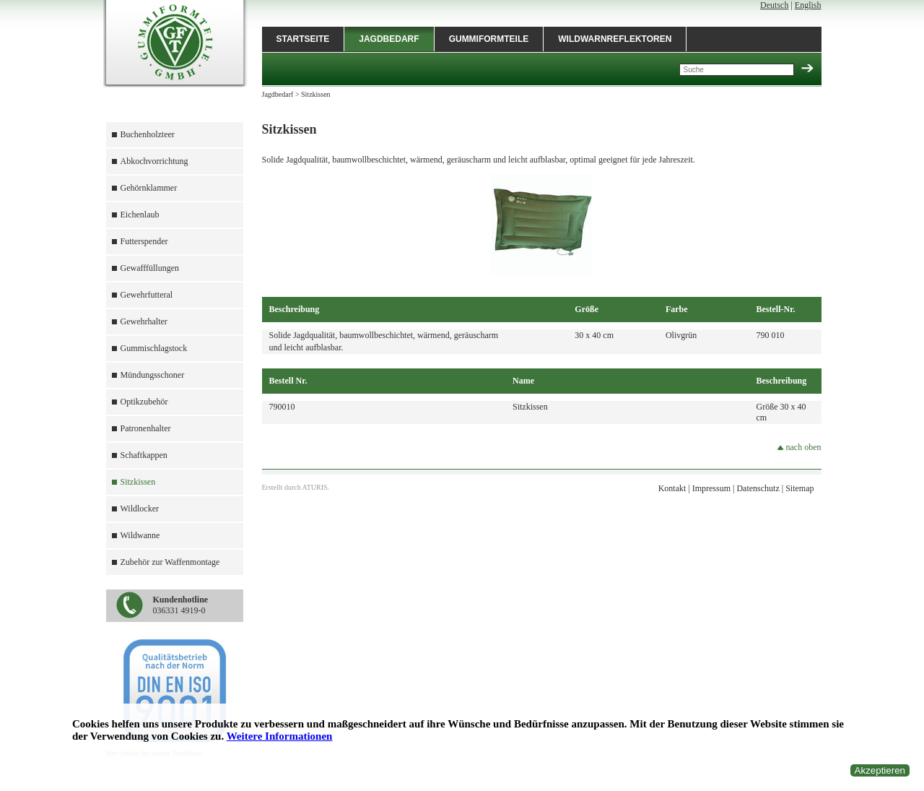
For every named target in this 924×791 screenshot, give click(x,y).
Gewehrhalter (144, 321)
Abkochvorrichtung (154, 161)
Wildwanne (140, 535)
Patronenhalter (146, 428)
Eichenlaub (140, 214)
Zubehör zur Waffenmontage (170, 562)
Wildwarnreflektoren (614, 39)
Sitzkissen (138, 482)
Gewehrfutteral (147, 295)
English (808, 5)
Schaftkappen (144, 455)
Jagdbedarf (389, 39)
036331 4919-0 (181, 605)
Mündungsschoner (153, 375)
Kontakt (672, 488)
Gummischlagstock (154, 348)
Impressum (711, 488)
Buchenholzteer (148, 134)
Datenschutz (757, 488)
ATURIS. (316, 487)
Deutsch (774, 5)
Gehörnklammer (149, 188)
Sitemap (799, 488)
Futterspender (144, 241)
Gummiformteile (489, 39)
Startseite (303, 39)
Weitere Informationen (280, 736)
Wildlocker (140, 508)
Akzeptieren (880, 770)
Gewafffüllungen (150, 268)
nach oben (799, 447)
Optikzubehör (144, 402)
